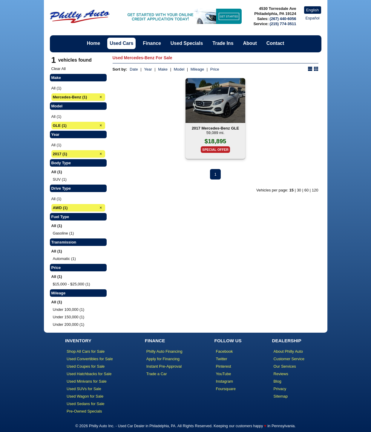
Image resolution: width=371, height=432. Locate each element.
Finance (152, 43)
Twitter (221, 359)
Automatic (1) (64, 258)
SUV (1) (60, 179)
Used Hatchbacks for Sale (89, 374)
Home (93, 43)
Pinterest (223, 366)
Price (214, 69)
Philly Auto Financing (164, 351)
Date (134, 69)
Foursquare (225, 389)
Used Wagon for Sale (85, 396)
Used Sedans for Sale (85, 403)
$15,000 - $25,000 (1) (71, 284)
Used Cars (121, 43)
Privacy (280, 389)
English (312, 10)
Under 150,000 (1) (69, 317)
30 (299, 190)
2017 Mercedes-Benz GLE (215, 128)
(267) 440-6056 (283, 18)
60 (306, 190)
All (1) (56, 88)
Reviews (281, 374)
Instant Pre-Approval (164, 366)
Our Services (285, 366)
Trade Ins (222, 43)
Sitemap (281, 396)
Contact (275, 43)
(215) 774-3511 (283, 24)
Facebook (224, 351)
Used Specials (187, 43)
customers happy (249, 426)
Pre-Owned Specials (84, 411)
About (250, 43)
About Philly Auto (288, 351)
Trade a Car (156, 374)
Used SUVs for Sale (84, 389)
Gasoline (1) (63, 233)
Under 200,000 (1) (69, 324)
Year (148, 69)
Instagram (224, 381)
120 (315, 190)
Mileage (197, 69)
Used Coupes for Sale (86, 366)
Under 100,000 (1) (69, 309)
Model (179, 69)
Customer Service (289, 359)
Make (163, 69)
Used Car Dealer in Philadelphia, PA (147, 426)
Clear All (58, 68)
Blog (277, 381)
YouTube (223, 374)
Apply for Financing (163, 359)
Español (313, 18)
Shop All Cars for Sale (86, 351)
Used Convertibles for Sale (90, 359)
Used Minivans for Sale (87, 381)
